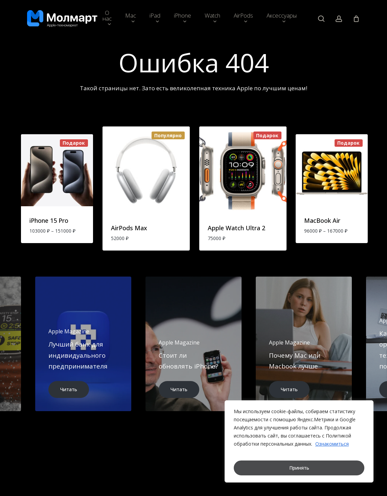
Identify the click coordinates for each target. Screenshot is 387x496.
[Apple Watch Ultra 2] (243, 170)
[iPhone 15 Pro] (57, 170)
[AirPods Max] (146, 170)
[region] (299, 441)
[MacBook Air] (332, 170)
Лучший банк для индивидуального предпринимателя (78, 355)
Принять (299, 468)
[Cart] (356, 18)
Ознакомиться (332, 444)
